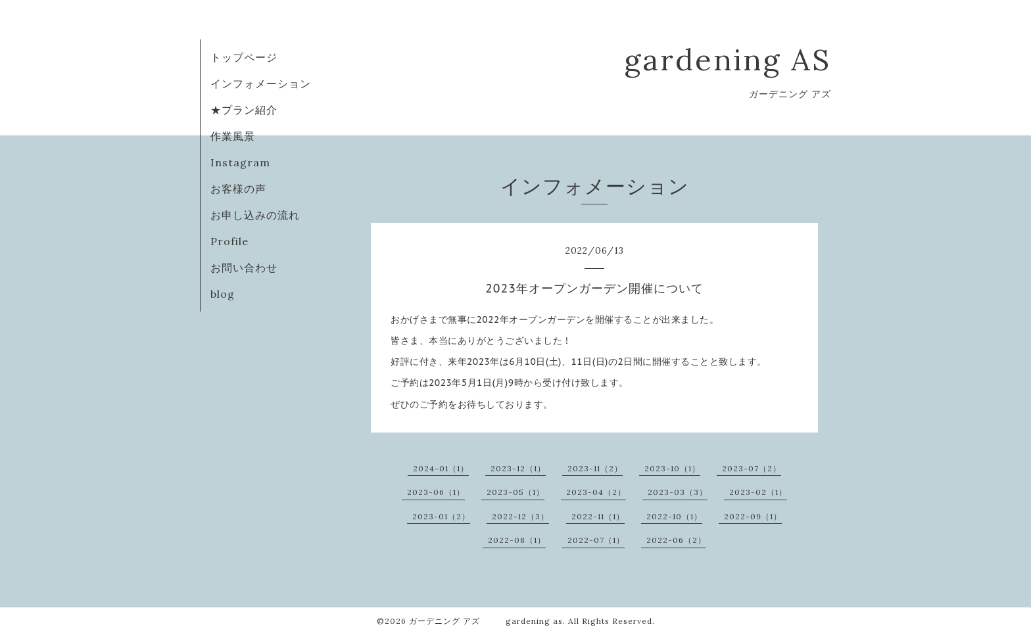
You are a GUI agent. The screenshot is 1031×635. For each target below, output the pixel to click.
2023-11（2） (595, 468)
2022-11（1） (598, 516)
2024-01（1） (441, 468)
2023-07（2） (751, 468)
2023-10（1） (672, 468)
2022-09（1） (753, 516)
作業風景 (232, 136)
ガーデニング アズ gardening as (486, 621)
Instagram (240, 162)
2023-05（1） (515, 492)
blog (222, 293)
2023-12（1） (518, 468)
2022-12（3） (520, 516)
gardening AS (727, 59)
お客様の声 (238, 188)
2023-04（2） (596, 492)
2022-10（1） (674, 516)
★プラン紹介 (243, 109)
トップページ (243, 57)
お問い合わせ (243, 267)
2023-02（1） (758, 492)
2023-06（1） (436, 492)
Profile (229, 241)
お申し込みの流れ (255, 215)
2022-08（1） (517, 540)
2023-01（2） (441, 516)
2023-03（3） (677, 492)
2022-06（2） (676, 540)
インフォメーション (260, 83)
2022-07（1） (596, 540)
